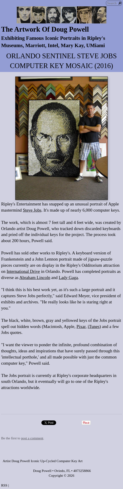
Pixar (80, 326)
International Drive (23, 271)
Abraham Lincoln (34, 277)
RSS (4, 485)
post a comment (32, 438)
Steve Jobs (32, 210)
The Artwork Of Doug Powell (45, 29)
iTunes (94, 326)
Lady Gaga (68, 277)
